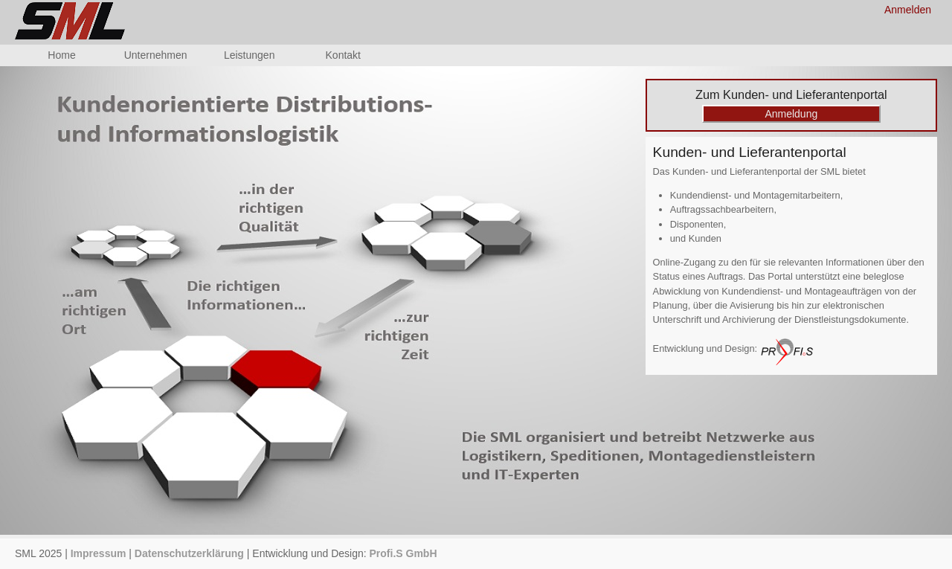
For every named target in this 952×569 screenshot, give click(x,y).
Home (61, 55)
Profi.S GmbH (403, 553)
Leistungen (249, 55)
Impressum (98, 553)
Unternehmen (155, 55)
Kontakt (343, 55)
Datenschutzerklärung (189, 553)
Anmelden (907, 10)
